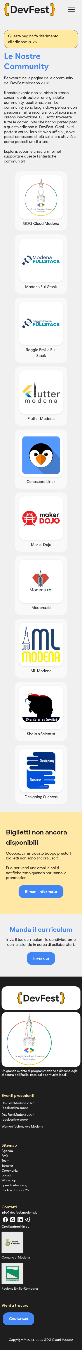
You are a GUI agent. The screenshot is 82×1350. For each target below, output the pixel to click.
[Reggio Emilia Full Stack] (41, 330)
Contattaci (18, 1318)
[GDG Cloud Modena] (41, 201)
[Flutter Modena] (41, 396)
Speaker (7, 1166)
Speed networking (14, 1185)
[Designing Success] (41, 774)
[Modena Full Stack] (41, 264)
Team (5, 1161)
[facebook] (5, 1219)
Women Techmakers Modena (22, 1126)
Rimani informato (41, 891)
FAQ (5, 1156)
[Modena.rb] (41, 585)
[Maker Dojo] (41, 522)
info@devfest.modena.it (19, 1212)
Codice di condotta (15, 1190)
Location (8, 1175)
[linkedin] (20, 1219)
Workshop (9, 1180)
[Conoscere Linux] (41, 459)
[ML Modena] (41, 648)
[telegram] (27, 1219)
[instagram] (12, 1219)
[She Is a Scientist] (41, 711)
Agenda (7, 1151)
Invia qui (41, 958)
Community (10, 1171)
